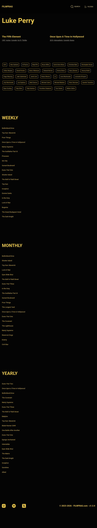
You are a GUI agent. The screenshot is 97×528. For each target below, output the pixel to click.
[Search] (75, 6)
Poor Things (6, 137)
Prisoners (5, 156)
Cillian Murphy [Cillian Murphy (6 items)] (27, 62)
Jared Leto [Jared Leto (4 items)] (84, 69)
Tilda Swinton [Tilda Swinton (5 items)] (36, 88)
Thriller (24, 40)
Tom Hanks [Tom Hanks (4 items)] (69, 88)
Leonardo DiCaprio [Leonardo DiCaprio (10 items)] (50, 75)
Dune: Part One (7, 170)
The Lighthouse (7, 326)
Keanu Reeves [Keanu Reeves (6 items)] (9, 75)
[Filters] (88, 7)
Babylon (5, 416)
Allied (4, 472)
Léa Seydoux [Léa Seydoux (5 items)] (83, 75)
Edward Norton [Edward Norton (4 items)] (75, 62)
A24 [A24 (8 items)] (5, 56)
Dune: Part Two (7, 384)
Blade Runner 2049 (9, 426)
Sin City (4, 161)
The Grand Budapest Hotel (11, 212)
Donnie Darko (7, 193)
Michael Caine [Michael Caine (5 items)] (23, 82)
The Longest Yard (8, 307)
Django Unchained (8, 440)
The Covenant (7, 321)
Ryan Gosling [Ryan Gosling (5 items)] (9, 88)
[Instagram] (4, 506)
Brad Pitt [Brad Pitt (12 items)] (40, 56)
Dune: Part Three (8, 284)
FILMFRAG (7, 6)
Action (8, 40)
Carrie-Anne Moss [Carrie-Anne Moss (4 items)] (69, 56)
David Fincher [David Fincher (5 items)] (43, 62)
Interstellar (6, 444)
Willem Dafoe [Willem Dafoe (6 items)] (83, 88)
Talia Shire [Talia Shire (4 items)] (22, 88)
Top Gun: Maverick (8, 133)
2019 (51, 40)
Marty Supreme (7, 147)
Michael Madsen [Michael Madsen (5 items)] (39, 82)
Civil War (5, 344)
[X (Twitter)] (24, 506)
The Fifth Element (13, 36)
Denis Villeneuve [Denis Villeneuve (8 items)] (58, 62)
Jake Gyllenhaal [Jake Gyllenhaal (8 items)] (69, 69)
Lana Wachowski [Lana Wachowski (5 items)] (32, 75)
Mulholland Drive (8, 128)
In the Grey (6, 198)
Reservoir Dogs (7, 335)
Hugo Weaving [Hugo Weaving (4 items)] (53, 69)
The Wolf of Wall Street (10, 179)
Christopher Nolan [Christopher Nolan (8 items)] (11, 62)
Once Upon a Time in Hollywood (71, 36)
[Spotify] (14, 506)
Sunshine (5, 468)
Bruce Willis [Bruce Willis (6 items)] (52, 56)
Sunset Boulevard (8, 165)
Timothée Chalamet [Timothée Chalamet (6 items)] (53, 88)
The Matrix (6, 454)
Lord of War (6, 203)
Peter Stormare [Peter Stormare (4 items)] (56, 82)
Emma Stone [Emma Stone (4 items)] (9, 69)
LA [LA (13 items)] (20, 75)
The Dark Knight (8, 217)
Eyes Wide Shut (7, 275)
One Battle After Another (11, 430)
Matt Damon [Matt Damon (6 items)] (8, 82)
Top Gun (5, 184)
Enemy (4, 340)
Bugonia (5, 207)
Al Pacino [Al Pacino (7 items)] (29, 56)
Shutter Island (7, 175)
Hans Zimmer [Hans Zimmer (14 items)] (23, 69)
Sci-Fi (19, 40)
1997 (3, 40)
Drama (72, 40)
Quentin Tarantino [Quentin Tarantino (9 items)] (73, 82)
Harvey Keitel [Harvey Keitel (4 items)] (38, 69)
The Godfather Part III (10, 151)
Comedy (14, 40)
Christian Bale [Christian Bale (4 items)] (85, 56)
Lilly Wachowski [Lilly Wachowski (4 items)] (68, 75)
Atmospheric (58, 40)
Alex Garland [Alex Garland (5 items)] (16, 56)
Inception (5, 189)
